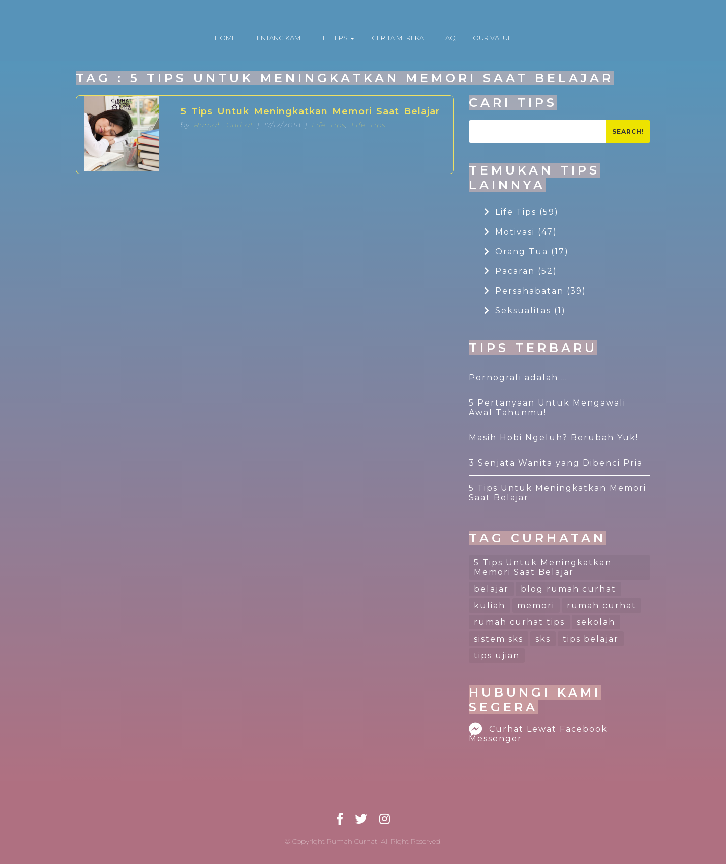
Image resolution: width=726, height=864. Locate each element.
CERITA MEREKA (398, 38)
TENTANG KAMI (277, 38)
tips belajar (591, 639)
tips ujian (497, 655)
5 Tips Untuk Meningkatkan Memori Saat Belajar (310, 111)
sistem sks (498, 639)
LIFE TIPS (336, 38)
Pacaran (520, 271)
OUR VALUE (492, 38)
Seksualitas (525, 310)
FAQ (448, 38)
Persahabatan (535, 291)
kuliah (489, 605)
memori (536, 605)
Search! (628, 131)
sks (543, 639)
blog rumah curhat (568, 589)
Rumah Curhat (223, 124)
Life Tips (328, 124)
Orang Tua (526, 251)
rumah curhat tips (519, 622)
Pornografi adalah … (518, 377)
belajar (491, 589)
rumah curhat (601, 605)
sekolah (596, 622)
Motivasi (520, 232)
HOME (225, 38)
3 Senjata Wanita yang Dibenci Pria (556, 463)
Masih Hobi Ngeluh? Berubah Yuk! (553, 437)
